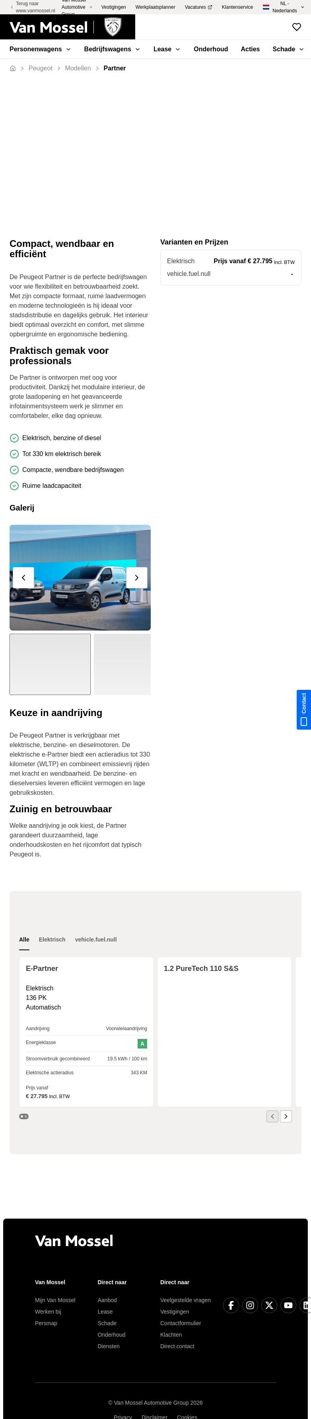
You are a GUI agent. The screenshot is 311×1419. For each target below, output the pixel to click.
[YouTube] (288, 1305)
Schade (107, 1323)
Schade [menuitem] (289, 49)
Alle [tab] (24, 939)
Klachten (171, 1335)
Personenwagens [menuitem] (41, 49)
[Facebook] (231, 1305)
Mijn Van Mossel (55, 1300)
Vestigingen (174, 1311)
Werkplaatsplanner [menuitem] (155, 7)
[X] (269, 1305)
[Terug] (40, 68)
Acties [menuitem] (250, 49)
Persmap (46, 1323)
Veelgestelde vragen (185, 1300)
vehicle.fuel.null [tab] (96, 939)
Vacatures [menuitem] (198, 7)
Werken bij (48, 1311)
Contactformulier (180, 1323)
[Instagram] (250, 1305)
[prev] (23, 577)
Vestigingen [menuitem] (113, 7)
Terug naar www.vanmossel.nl (32, 7)
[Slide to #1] (50, 664)
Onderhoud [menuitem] (211, 49)
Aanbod (107, 1300)
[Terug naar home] (72, 27)
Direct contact (177, 1346)
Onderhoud (112, 1335)
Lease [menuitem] (167, 49)
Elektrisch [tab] (52, 939)
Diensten (109, 1346)
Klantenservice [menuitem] (237, 7)
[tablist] (68, 939)
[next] (137, 577)
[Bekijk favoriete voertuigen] (296, 27)
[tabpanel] (155, 1039)
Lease (105, 1311)
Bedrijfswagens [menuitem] (112, 49)
